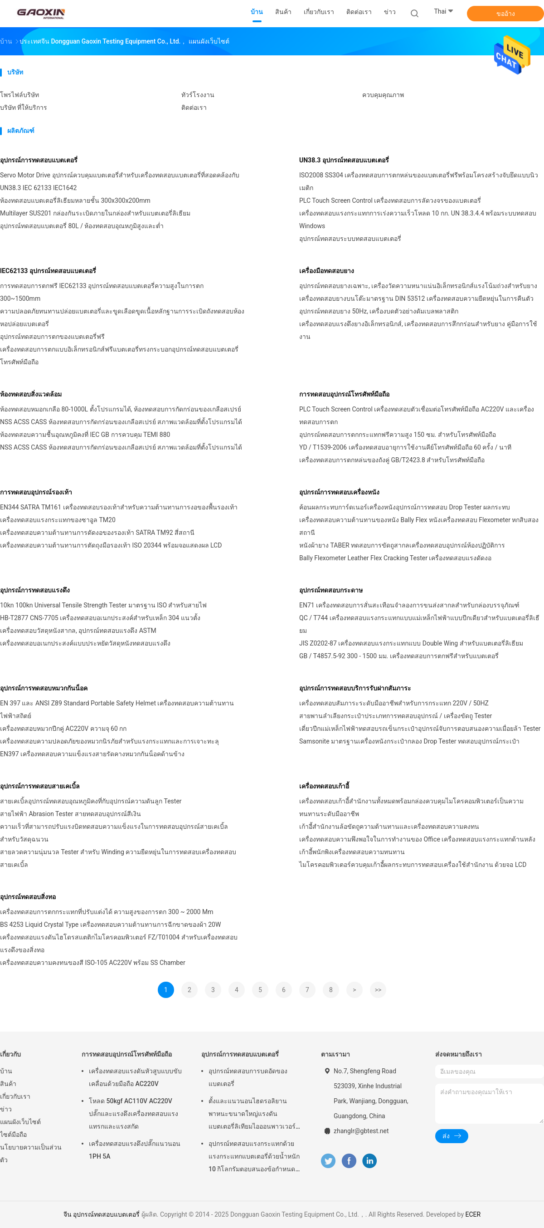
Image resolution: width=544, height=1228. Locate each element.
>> (378, 989)
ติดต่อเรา (194, 107)
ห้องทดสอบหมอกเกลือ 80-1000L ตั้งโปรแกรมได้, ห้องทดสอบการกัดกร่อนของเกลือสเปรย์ (120, 409)
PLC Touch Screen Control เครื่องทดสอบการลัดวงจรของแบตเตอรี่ (390, 200)
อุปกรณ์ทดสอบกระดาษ (331, 590)
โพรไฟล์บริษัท (19, 94)
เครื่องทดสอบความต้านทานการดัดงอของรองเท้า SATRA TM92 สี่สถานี (97, 532)
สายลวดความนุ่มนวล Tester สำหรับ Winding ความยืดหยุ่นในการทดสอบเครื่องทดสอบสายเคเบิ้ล (118, 858)
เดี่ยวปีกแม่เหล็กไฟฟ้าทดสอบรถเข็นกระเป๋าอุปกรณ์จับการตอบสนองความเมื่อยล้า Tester (420, 728)
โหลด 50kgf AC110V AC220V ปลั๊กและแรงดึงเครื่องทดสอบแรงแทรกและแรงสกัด (133, 1113)
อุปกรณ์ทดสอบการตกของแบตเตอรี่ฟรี (52, 336)
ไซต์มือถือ (13, 1134)
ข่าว (6, 1109)
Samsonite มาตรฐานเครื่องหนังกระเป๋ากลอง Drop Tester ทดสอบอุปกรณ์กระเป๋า (409, 741)
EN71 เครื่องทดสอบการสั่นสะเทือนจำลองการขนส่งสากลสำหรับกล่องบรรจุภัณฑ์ (409, 605)
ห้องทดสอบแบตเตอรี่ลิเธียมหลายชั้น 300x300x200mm (75, 200)
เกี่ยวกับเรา (15, 1096)
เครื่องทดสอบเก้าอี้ (324, 786)
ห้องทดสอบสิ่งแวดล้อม (31, 394)
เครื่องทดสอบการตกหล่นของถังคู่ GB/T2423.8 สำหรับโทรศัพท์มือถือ (392, 460)
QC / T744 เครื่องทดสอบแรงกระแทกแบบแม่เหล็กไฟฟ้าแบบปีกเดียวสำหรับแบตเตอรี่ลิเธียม (419, 624)
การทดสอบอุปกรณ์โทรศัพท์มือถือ (344, 394)
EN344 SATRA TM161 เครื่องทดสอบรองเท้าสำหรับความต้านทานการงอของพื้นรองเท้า (119, 507)
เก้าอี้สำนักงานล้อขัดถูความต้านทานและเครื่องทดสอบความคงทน (389, 826)
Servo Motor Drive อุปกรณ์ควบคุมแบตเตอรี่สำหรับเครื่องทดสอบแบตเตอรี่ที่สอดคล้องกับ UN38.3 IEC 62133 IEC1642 (119, 181)
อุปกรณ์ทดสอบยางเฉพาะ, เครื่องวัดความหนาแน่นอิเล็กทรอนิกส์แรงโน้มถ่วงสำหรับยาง (418, 285)
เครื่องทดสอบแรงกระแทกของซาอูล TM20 (58, 519)
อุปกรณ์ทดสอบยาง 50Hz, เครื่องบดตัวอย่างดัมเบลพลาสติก (378, 311)
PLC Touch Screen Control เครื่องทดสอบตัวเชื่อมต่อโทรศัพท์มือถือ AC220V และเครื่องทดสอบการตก (416, 416)
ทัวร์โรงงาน (197, 94)
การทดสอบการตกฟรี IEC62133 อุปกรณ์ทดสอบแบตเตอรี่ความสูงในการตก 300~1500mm (102, 292)
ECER (473, 1214)
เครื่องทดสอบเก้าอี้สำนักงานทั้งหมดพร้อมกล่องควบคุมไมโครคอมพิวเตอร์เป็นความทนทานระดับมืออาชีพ (411, 807)
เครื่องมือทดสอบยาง (326, 270)
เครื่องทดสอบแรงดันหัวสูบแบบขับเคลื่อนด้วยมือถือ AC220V (135, 1077)
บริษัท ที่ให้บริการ (23, 107)
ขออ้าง (505, 13)
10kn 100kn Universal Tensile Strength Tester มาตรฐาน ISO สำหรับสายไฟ (103, 605)
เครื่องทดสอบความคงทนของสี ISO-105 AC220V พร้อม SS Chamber (92, 962)
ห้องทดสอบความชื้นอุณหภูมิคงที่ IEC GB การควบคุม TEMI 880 (85, 434)
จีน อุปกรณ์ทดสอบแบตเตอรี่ (101, 1214)
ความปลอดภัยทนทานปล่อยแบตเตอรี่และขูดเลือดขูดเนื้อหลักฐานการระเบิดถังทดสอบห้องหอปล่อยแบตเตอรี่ (122, 318)
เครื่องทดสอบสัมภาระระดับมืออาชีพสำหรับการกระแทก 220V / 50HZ (394, 703)
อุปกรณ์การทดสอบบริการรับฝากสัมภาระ (355, 688)
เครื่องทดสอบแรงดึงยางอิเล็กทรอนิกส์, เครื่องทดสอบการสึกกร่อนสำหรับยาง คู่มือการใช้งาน (418, 330)
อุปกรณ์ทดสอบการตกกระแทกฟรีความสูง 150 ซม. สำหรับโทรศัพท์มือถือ (397, 434)
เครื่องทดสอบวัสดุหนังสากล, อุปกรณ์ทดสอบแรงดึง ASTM (78, 630)
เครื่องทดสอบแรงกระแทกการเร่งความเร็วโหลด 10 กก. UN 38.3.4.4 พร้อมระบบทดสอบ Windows (417, 220)
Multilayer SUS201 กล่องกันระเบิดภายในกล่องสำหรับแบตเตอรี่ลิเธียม (95, 213)
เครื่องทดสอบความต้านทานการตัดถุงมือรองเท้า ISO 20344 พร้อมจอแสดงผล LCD (111, 545)
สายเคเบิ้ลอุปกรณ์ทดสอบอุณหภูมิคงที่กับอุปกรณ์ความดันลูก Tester (91, 801)
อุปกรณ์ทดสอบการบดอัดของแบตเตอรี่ (248, 1077)
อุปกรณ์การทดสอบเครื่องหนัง (339, 492)
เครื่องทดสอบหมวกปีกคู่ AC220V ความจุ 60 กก (63, 728)
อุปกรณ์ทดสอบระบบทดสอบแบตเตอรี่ (350, 238)
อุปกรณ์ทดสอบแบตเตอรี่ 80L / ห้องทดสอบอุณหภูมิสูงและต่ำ (82, 226)
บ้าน (6, 1071)
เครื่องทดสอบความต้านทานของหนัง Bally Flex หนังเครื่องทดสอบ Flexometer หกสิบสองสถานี (419, 526)
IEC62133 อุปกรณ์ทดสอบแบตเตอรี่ (48, 270)
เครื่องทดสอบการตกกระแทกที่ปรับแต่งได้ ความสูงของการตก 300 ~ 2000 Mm (106, 911)
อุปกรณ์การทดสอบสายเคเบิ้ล (40, 786)
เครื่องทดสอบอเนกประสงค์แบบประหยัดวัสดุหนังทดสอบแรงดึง (85, 643)
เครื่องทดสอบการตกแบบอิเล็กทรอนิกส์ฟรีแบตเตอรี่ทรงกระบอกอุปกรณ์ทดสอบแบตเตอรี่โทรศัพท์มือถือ (119, 356)
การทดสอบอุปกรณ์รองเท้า (36, 492)
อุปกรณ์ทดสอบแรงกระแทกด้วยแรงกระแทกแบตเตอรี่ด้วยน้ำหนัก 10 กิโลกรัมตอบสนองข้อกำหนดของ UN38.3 (254, 1157)
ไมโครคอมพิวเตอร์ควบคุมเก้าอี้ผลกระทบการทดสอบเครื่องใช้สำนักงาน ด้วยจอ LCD (412, 864)
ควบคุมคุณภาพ (383, 94)
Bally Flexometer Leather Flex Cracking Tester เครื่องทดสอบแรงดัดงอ (395, 558)
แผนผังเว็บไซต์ (20, 1121)
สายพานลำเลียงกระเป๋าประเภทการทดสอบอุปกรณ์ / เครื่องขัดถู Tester (395, 715)
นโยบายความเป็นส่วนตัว (31, 1154)
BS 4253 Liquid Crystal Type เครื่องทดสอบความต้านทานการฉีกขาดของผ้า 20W (110, 924)
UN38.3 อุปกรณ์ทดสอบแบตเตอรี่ (344, 160)
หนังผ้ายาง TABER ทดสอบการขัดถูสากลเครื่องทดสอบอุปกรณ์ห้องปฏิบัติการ (402, 545)
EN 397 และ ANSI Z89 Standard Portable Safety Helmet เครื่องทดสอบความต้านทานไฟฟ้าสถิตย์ (117, 709)
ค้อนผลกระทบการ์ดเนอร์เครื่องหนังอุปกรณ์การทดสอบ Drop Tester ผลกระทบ (404, 507)
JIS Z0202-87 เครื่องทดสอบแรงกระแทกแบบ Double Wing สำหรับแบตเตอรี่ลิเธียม (411, 643)
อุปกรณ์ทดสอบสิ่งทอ (28, 896)
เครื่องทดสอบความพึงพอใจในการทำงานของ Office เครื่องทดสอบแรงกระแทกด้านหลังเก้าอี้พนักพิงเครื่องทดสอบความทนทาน (417, 846)
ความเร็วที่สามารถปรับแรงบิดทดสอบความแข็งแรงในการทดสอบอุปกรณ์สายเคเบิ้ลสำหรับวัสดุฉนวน (114, 833)
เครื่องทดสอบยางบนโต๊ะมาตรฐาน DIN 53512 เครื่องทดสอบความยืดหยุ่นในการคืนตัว (416, 298)
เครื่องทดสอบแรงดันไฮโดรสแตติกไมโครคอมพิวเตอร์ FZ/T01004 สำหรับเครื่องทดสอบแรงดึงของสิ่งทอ (119, 944)
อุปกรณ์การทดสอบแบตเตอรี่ (39, 160)
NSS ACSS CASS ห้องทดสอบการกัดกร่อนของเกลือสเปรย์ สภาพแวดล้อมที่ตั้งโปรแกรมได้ (121, 422)
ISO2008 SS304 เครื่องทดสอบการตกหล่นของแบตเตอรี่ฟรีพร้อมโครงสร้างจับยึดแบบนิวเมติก (418, 181)
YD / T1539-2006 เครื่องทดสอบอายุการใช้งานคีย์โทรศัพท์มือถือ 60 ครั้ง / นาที (405, 447)
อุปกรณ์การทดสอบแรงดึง (35, 590)
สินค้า (8, 1083)
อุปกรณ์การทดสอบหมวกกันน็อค (43, 688)
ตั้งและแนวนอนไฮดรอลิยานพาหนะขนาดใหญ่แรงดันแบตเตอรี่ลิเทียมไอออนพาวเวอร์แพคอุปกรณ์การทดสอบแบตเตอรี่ (253, 1115)
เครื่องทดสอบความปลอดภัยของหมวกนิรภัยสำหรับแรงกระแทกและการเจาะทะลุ (109, 741)
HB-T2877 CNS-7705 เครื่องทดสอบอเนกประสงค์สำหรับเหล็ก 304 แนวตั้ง (100, 617)
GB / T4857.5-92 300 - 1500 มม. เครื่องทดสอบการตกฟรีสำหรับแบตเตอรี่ (399, 656)
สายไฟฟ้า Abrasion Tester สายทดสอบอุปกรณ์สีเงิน (70, 813)
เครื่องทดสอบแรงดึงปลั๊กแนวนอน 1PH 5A (134, 1150)
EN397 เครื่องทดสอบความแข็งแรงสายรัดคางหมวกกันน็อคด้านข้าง (92, 754)
